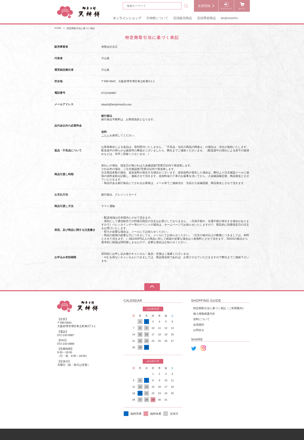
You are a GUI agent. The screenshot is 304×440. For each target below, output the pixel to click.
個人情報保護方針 (204, 313)
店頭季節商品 (206, 18)
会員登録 (204, 5)
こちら (105, 135)
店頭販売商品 (182, 18)
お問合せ (198, 330)
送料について (201, 319)
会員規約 (198, 324)
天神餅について (157, 18)
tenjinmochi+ (230, 18)
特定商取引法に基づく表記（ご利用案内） (219, 308)
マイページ (226, 8)
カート (242, 8)
